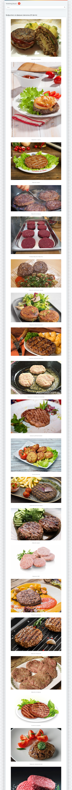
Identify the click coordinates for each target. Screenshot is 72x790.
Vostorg (11, 3)
